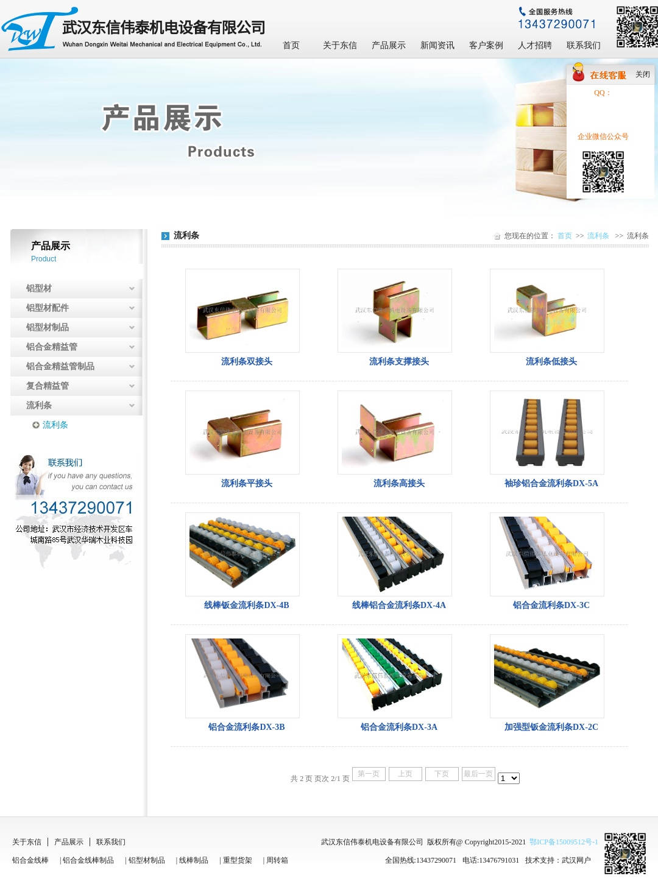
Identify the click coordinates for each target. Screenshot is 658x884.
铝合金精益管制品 (60, 366)
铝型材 (39, 288)
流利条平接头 (246, 483)
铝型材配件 (47, 308)
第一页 (369, 773)
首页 (291, 45)
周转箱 (277, 860)
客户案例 (486, 45)
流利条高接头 (399, 483)
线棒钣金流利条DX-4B (246, 605)
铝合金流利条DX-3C (551, 605)
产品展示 (389, 45)
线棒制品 (193, 860)
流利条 (39, 405)
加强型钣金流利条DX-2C (551, 727)
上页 (405, 773)
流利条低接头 (551, 361)
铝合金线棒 (30, 860)
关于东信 (340, 45)
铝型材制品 (47, 327)
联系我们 (584, 45)
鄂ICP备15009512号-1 (563, 842)
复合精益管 (47, 386)
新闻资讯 (437, 45)
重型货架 (237, 860)
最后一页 (478, 773)
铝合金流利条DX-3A (399, 727)
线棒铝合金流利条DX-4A (399, 605)
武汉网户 (576, 860)
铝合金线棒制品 (88, 860)
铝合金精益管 (51, 347)
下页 (441, 773)
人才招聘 (535, 45)
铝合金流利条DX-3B (246, 727)
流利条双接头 (246, 361)
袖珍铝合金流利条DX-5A (551, 483)
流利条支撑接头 (399, 361)
